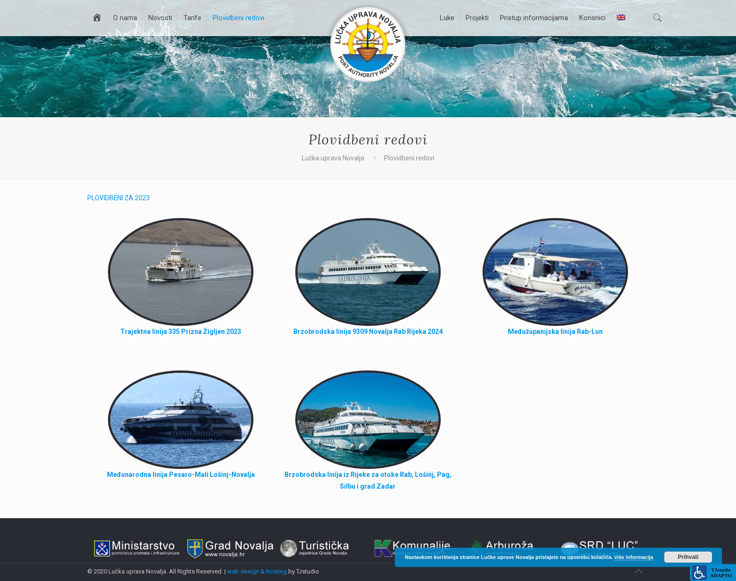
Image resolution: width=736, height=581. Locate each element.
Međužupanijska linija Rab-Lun (555, 331)
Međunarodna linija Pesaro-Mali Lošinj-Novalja (181, 474)
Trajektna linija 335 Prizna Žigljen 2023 (180, 331)
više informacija (633, 557)
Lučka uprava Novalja (333, 158)
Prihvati (688, 557)
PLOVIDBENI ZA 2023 (118, 198)
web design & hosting (257, 571)
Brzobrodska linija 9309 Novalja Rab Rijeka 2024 (368, 331)
